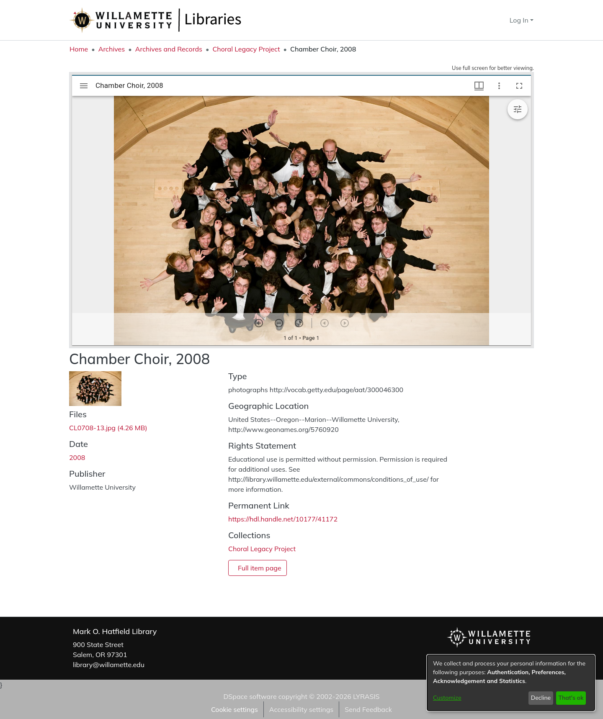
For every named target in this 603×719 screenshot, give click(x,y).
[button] (488, 20)
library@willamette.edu (108, 664)
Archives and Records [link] (168, 49)
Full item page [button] (260, 568)
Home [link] (79, 49)
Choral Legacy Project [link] (246, 49)
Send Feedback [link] (368, 709)
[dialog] (511, 683)
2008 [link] (77, 457)
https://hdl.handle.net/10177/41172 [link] (283, 519)
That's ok (570, 697)
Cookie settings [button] (234, 709)
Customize (447, 697)
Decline (541, 697)
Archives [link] (111, 49)
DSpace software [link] (249, 696)
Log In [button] (520, 20)
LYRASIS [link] (366, 696)
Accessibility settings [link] (301, 709)
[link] (108, 428)
